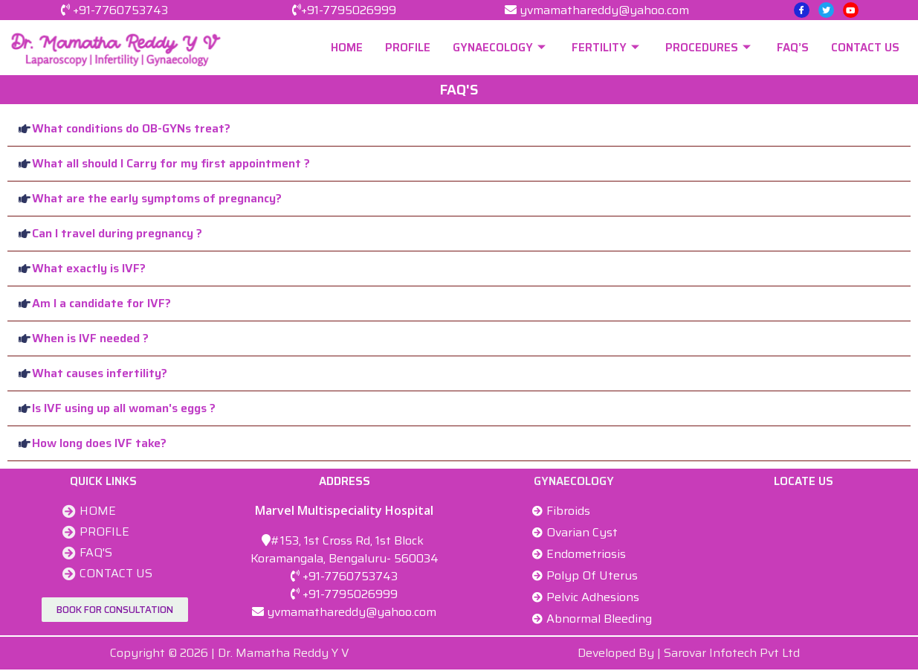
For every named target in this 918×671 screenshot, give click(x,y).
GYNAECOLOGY (501, 48)
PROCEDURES (709, 48)
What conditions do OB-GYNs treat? (131, 128)
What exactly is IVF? (89, 268)
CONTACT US (865, 48)
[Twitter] (826, 10)
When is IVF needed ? (90, 338)
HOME (347, 48)
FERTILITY (607, 48)
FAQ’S (793, 48)
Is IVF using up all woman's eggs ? (124, 408)
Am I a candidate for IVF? (101, 303)
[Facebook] (801, 10)
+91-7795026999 (348, 10)
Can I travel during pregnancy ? (117, 233)
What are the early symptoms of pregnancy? (157, 198)
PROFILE (407, 48)
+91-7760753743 (120, 10)
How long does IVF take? (99, 443)
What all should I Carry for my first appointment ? (171, 163)
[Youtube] (851, 10)
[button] (459, 129)
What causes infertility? (99, 373)
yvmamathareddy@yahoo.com (604, 10)
